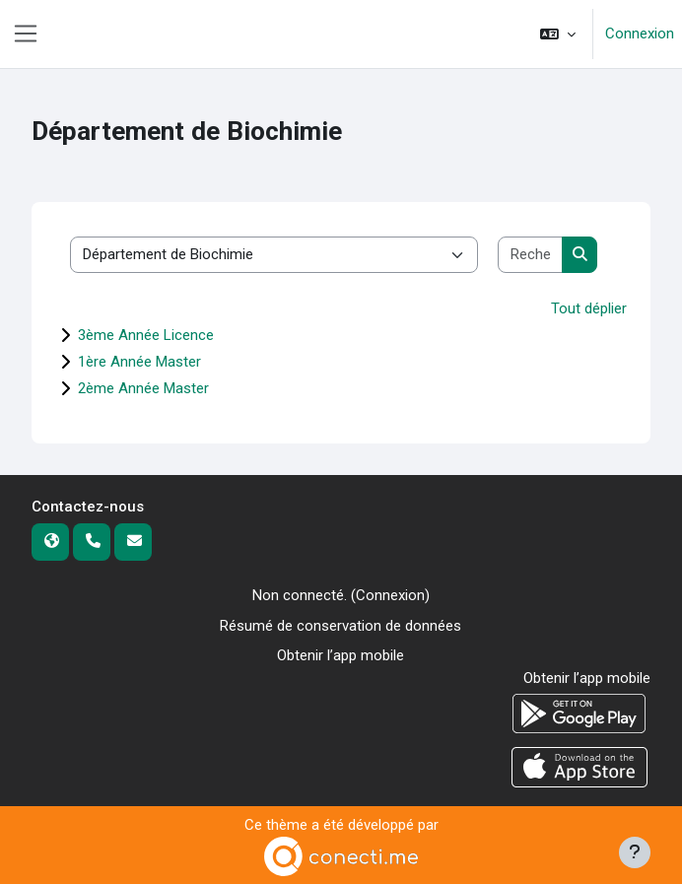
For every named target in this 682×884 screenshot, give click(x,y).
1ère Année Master (139, 362)
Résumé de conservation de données (340, 626)
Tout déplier (589, 308)
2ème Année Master (143, 388)
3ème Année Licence (146, 335)
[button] (557, 34)
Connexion (639, 33)
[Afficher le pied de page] (634, 852)
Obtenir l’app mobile (340, 655)
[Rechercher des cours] (531, 255)
